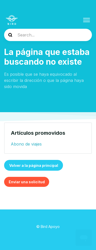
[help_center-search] (48, 35)
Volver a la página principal (33, 165)
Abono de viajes (26, 144)
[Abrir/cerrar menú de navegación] (86, 20)
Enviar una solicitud (27, 182)
